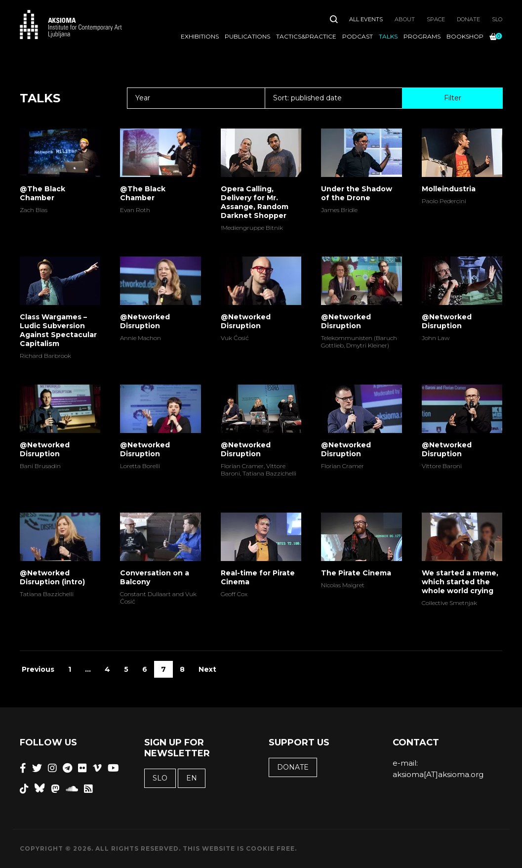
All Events (366, 19)
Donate (468, 19)
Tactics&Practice (306, 36)
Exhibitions (200, 36)
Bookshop (464, 36)
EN (191, 778)
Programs (422, 36)
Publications (247, 36)
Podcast (357, 36)
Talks (388, 36)
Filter (452, 97)
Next (207, 669)
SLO (497, 19)
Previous (38, 669)
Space (436, 19)
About (405, 19)
